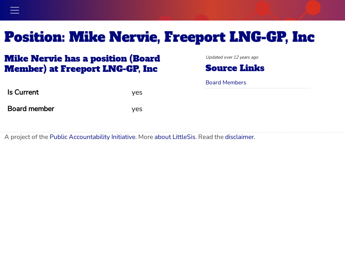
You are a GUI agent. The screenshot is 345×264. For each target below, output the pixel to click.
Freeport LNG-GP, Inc (109, 69)
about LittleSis (174, 137)
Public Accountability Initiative (92, 137)
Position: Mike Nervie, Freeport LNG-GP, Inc (159, 37)
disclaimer (239, 137)
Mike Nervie (33, 59)
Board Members (226, 82)
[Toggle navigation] (14, 10)
